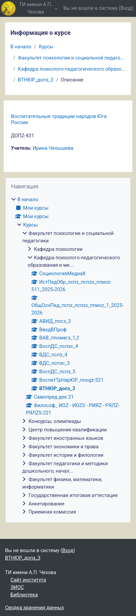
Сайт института (28, 580)
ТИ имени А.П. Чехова (35, 8)
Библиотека (24, 595)
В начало (20, 47)
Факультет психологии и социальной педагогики (72, 58)
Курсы (46, 47)
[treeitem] (68, 356)
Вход (126, 8)
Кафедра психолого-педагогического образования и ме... (72, 69)
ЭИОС (17, 587)
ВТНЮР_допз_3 (35, 80)
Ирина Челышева (53, 148)
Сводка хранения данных (34, 608)
